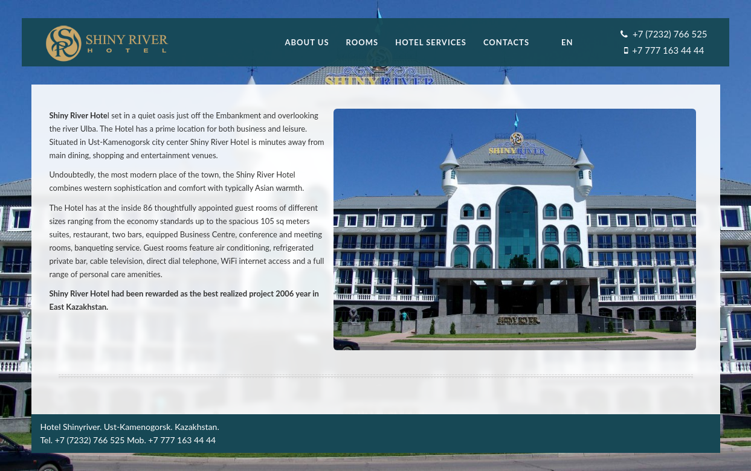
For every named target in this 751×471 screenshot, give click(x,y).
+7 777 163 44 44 (668, 50)
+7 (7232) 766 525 (670, 33)
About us (307, 42)
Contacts (506, 42)
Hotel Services (430, 42)
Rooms (362, 42)
